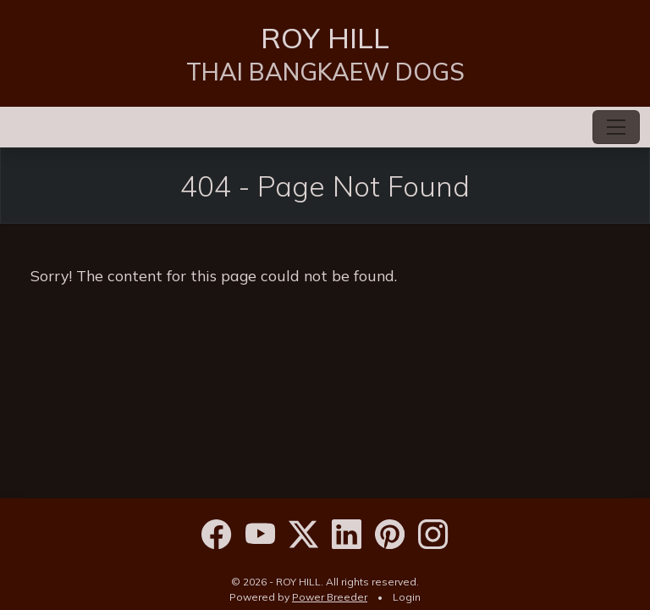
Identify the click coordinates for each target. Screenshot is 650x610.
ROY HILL (325, 37)
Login (407, 597)
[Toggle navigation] (616, 127)
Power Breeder (329, 597)
